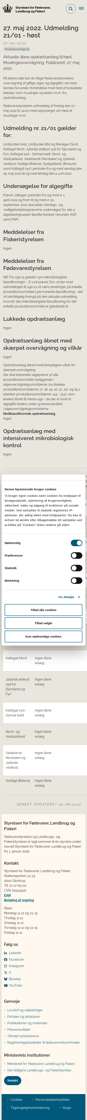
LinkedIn (15, 953)
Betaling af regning (19, 900)
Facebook (16, 959)
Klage (67, 1108)
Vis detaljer (66, 597)
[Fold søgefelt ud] (71, 9)
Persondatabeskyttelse (52, 1100)
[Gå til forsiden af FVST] (25, 8)
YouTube (15, 985)
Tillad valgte (43, 623)
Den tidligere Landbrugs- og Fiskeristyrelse (39, 1070)
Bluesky (15, 979)
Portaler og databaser (23, 1017)
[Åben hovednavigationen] (83, 9)
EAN (7, 895)
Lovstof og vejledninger (25, 1010)
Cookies (16, 1100)
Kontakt (12, 1080)
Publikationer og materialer (27, 1023)
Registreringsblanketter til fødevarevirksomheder (43, 1042)
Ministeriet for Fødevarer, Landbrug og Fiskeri (40, 1064)
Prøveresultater (19, 1029)
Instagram (16, 966)
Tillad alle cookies (43, 609)
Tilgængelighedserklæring (30, 1108)
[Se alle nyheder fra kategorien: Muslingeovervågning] (17, 49)
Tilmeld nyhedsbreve (23, 1036)
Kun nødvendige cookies (43, 636)
